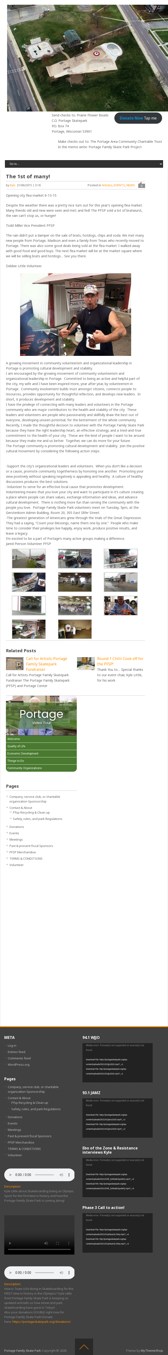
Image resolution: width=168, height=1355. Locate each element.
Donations (16, 827)
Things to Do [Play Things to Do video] (15, 761)
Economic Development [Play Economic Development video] (23, 753)
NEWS (130, 185)
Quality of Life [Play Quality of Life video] (16, 746)
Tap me (138, 118)
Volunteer (16, 865)
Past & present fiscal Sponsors (31, 846)
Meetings (16, 839)
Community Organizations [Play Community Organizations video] (24, 768)
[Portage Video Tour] (41, 715)
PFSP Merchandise (22, 852)
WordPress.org (19, 1064)
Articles (107, 185)
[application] (117, 1062)
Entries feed (16, 1052)
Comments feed (19, 1058)
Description (12, 1186)
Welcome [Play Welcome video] (13, 739)
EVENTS (119, 185)
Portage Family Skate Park (22, 1350)
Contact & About (20, 808)
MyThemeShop (152, 1350)
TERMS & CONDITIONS (26, 858)
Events (14, 833)
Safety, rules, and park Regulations (37, 819)
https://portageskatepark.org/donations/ (42, 1321)
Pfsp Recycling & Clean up (31, 812)
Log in (12, 1045)
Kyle (12, 185)
